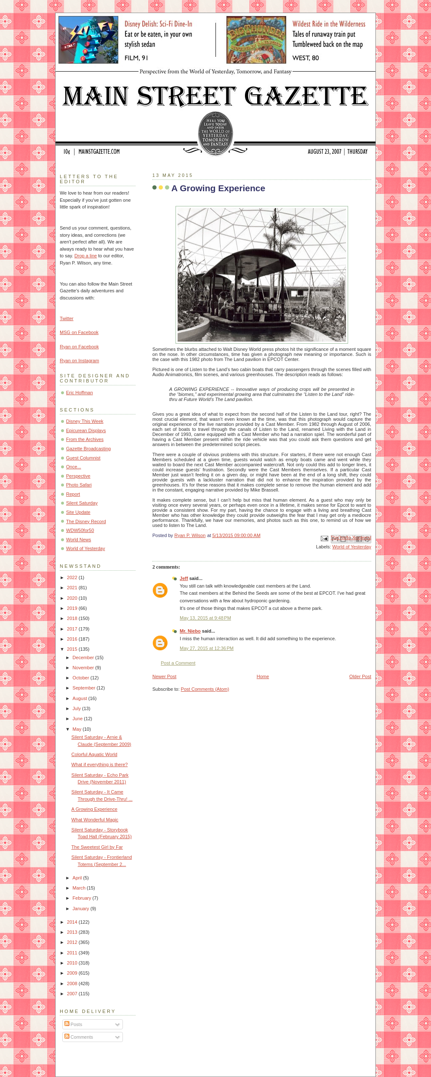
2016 (73, 638)
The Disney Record (86, 521)
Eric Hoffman (79, 392)
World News (78, 539)
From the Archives (85, 439)
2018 (73, 618)
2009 (73, 972)
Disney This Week (85, 421)
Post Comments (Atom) (205, 689)
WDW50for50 (80, 530)
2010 (73, 962)
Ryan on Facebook (79, 346)
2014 (73, 922)
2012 (73, 942)
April (77, 877)
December (83, 657)
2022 (73, 577)
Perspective (78, 475)
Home (263, 676)
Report (73, 494)
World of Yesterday (351, 546)
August (80, 698)
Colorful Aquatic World (94, 754)
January (81, 908)
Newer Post (164, 676)
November (83, 667)
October (81, 677)
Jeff (184, 578)
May (77, 729)
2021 (73, 587)
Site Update (78, 512)
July (77, 708)
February (82, 898)
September (84, 687)
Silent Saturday (82, 502)
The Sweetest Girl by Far (97, 847)
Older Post (360, 676)
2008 (73, 983)
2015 (73, 649)
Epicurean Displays (86, 430)
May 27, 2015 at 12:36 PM (207, 648)
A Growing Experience (94, 809)
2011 (73, 952)
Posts (73, 1024)
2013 (73, 932)
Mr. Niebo (190, 630)
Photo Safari (79, 484)
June (78, 718)
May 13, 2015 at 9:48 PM (205, 617)
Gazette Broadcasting (88, 448)
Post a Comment (178, 662)
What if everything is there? (100, 764)
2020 (73, 598)
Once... (73, 466)
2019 (73, 608)
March (79, 887)
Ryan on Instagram (79, 360)
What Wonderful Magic (95, 819)
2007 (73, 993)
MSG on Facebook (79, 332)
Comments (78, 1037)
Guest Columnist (83, 457)
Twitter (67, 318)
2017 (73, 628)
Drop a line (85, 255)
